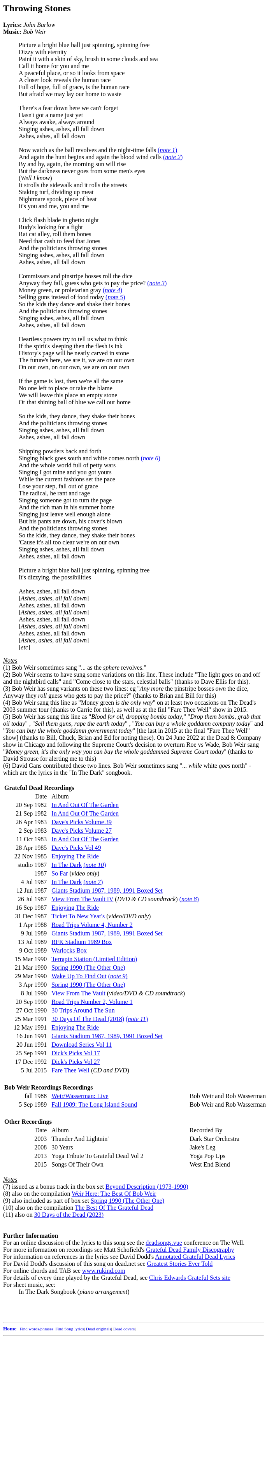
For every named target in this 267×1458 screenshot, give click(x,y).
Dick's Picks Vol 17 (75, 1053)
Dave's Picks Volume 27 (81, 830)
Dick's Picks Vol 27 (75, 1061)
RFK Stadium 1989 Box (81, 942)
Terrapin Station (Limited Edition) (94, 959)
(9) (7, 1200)
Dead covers (124, 1328)
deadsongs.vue (164, 1242)
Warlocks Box (69, 950)
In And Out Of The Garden (85, 805)
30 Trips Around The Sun (82, 1010)
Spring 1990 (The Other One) (88, 967)
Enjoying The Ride (74, 856)
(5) (7, 716)
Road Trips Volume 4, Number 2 (91, 924)
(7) (7, 1186)
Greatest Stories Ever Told (180, 1263)
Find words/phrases (36, 1328)
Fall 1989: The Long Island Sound (94, 1104)
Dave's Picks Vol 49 (76, 847)
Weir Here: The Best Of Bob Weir (114, 1193)
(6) (7, 765)
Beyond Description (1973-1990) (146, 1186)
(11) (8, 1214)
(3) (7, 688)
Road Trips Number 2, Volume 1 (91, 1001)
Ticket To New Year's (78, 916)
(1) (7, 667)
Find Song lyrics (69, 1328)
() (167, 150)
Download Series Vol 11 (81, 1044)
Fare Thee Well (70, 1070)
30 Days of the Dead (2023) (69, 1214)
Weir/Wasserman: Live (79, 1096)
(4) (7, 702)
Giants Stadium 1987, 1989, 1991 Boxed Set (106, 890)
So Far (59, 873)
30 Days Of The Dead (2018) (87, 1019)
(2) (7, 674)
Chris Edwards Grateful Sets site (189, 1277)
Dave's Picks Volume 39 (81, 822)
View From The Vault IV (82, 899)
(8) (7, 1193)
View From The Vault (78, 993)
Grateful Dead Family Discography (190, 1249)
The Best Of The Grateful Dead (114, 1207)
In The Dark (66, 864)
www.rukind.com (103, 1270)
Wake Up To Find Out (78, 976)
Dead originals (98, 1328)
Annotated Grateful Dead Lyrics (195, 1256)
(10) (8, 1207)
